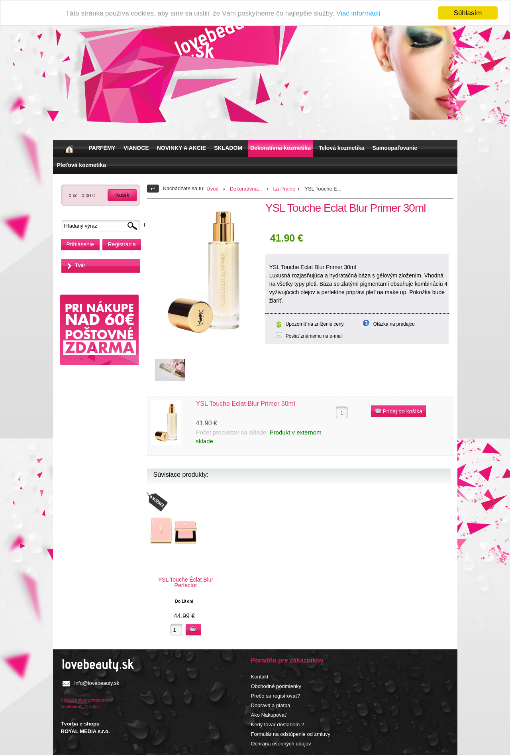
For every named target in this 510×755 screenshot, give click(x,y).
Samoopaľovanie (395, 148)
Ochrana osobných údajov (281, 744)
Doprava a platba (270, 705)
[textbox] (103, 225)
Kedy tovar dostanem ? (277, 724)
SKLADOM (228, 148)
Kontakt (260, 677)
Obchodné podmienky (276, 686)
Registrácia (122, 244)
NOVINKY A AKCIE (181, 148)
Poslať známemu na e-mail (314, 336)
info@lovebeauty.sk (97, 683)
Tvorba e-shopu (80, 724)
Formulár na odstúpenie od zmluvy (290, 734)
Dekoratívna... (246, 189)
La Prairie (284, 189)
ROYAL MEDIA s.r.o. (85, 731)
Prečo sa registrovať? (275, 696)
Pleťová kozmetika (81, 165)
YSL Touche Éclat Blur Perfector (186, 582)
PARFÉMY (102, 148)
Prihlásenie (80, 244)
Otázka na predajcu (394, 324)
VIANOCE (136, 148)
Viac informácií (358, 13)
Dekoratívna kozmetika (280, 148)
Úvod (212, 189)
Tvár (80, 265)
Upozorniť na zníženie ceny (315, 324)
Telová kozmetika (342, 148)
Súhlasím (468, 13)
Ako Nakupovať (268, 715)
